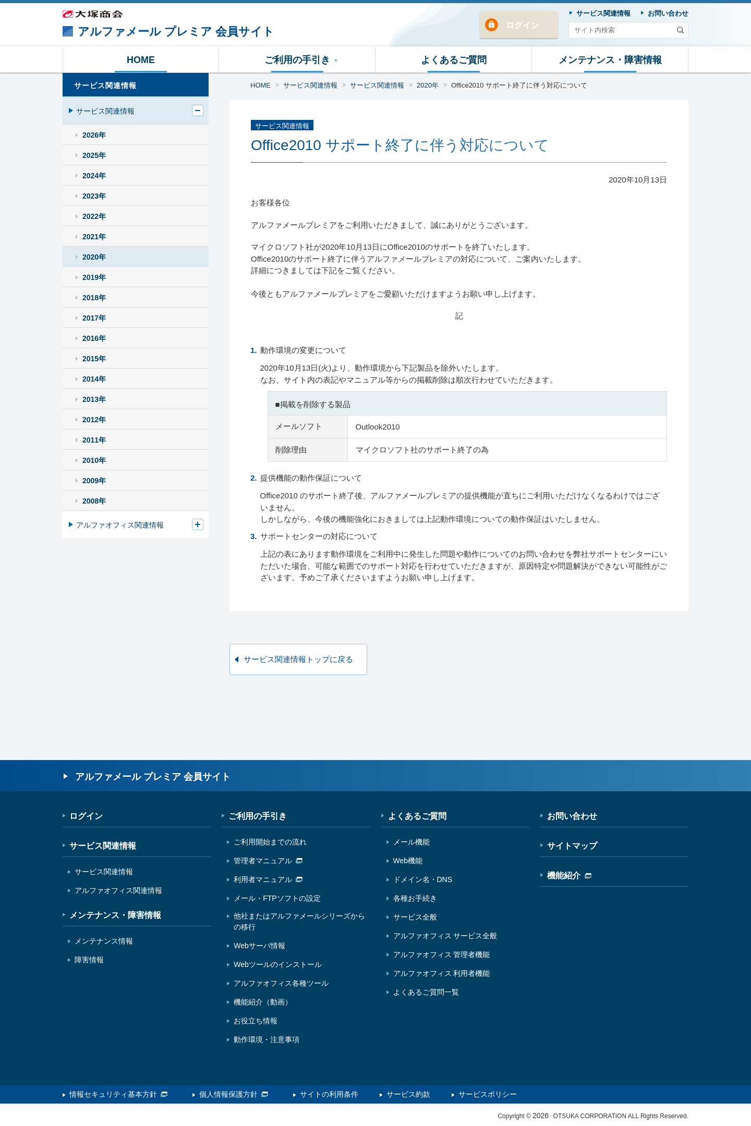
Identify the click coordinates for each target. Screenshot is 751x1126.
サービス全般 (415, 917)
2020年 (428, 85)
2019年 (94, 277)
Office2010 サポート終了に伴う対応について (519, 85)
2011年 (94, 440)
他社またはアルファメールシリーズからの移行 (299, 921)
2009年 (94, 480)
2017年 (94, 318)
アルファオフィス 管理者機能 (441, 954)
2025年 (94, 155)
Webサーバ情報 (259, 945)
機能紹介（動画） (263, 1002)
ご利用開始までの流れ (270, 842)
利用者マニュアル (268, 879)
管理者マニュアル (268, 860)
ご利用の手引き (257, 816)
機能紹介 (569, 875)
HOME (260, 85)
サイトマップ (572, 845)
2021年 (94, 236)
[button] (297, 59)
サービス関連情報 (310, 85)
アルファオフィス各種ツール (281, 983)
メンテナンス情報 (104, 941)
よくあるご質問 (417, 816)
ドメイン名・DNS (423, 879)
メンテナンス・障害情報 (115, 915)
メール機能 (411, 842)
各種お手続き (415, 898)
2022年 (94, 216)
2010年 (94, 460)
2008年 (94, 501)
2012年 (94, 419)
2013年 (94, 399)
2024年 (94, 176)
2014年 (94, 379)
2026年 (94, 135)
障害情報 (89, 960)
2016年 (94, 338)
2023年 (94, 196)
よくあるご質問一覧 (426, 992)
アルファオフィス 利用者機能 (441, 973)
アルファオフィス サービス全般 (445, 936)
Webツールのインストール (278, 964)
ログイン (522, 25)
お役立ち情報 (255, 1021)
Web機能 (408, 860)
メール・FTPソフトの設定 (277, 898)
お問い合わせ (572, 816)
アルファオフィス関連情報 (120, 525)
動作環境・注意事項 (266, 1039)
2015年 (94, 358)
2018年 (94, 297)
